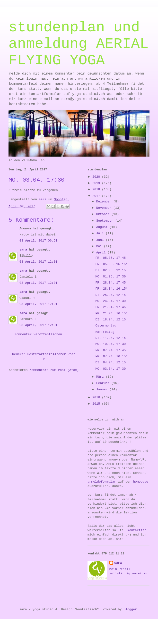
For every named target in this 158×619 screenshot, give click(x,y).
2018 (97, 189)
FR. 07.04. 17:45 (110, 350)
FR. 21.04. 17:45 (110, 307)
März (101, 377)
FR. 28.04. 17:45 (110, 282)
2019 (97, 183)
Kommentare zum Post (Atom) (54, 370)
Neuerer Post (23, 354)
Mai (100, 246)
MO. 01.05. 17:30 (110, 276)
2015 (97, 404)
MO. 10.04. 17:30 (110, 344)
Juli (101, 233)
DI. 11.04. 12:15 (110, 338)
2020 (97, 177)
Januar (103, 389)
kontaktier (136, 530)
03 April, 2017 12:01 (38, 262)
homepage (140, 482)
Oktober (103, 214)
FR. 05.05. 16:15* (111, 264)
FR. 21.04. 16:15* (111, 313)
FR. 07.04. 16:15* (111, 356)
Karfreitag (104, 332)
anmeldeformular (102, 482)
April (102, 252)
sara (23, 249)
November (104, 208)
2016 (97, 397)
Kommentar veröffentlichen (38, 334)
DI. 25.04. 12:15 (110, 295)
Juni (101, 240)
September (105, 221)
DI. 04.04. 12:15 (110, 362)
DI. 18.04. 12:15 (110, 319)
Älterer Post (64, 354)
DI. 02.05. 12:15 (110, 270)
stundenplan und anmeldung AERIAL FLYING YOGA (79, 44)
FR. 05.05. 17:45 (110, 258)
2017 (97, 196)
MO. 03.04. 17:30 (110, 369)
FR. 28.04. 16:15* (111, 289)
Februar (103, 383)
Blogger (130, 609)
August (103, 227)
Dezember (104, 201)
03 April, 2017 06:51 (38, 241)
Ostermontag (105, 325)
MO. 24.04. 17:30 (110, 301)
